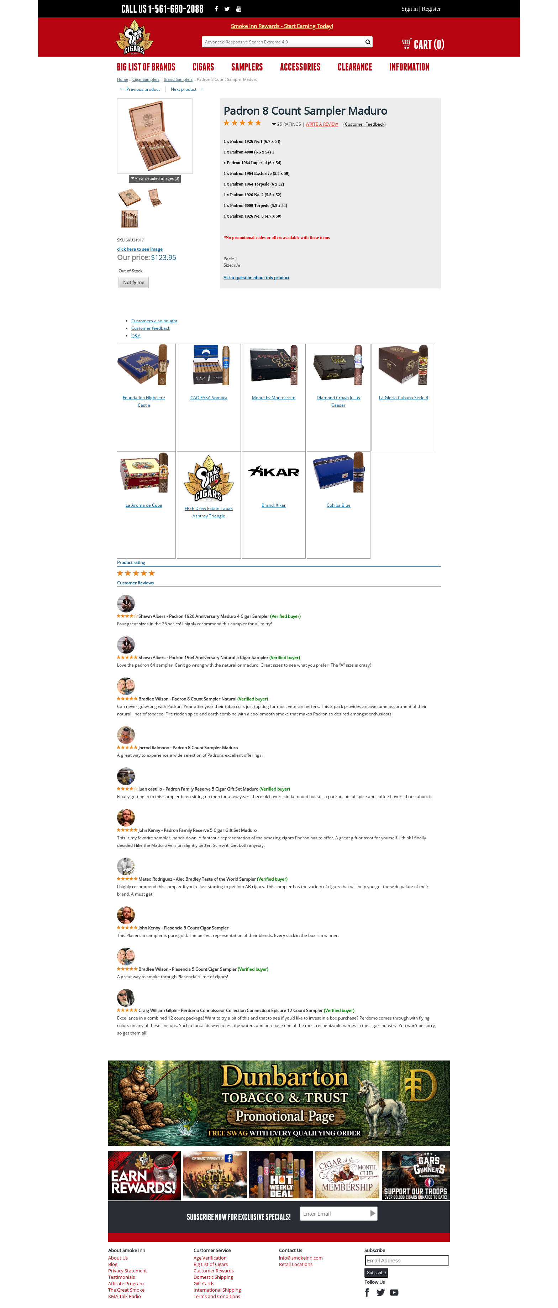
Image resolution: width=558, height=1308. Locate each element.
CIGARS (203, 67)
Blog (112, 1264)
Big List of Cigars (211, 1264)
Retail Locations (295, 1264)
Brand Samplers (178, 79)
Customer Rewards (214, 1271)
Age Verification (210, 1258)
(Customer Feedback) (364, 124)
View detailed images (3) (157, 178)
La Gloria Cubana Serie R (403, 398)
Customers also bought (154, 321)
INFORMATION (409, 67)
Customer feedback (150, 328)
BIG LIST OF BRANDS (146, 67)
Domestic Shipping (213, 1277)
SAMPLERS (247, 67)
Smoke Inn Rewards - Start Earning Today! (282, 26)
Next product (187, 89)
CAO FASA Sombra (208, 398)
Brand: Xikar (274, 505)
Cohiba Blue (339, 505)
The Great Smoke (126, 1290)
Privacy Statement (127, 1271)
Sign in (409, 9)
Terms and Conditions (217, 1296)
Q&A (136, 336)
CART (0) (423, 44)
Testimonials (121, 1277)
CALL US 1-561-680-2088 (162, 8)
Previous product (139, 89)
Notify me (133, 282)
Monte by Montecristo (273, 398)
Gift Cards (204, 1284)
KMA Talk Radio (124, 1296)
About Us (118, 1258)
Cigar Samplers (145, 79)
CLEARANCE (355, 67)
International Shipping (217, 1290)
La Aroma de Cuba (144, 505)
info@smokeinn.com (301, 1258)
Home (122, 79)
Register (431, 9)
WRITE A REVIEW (322, 124)
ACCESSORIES (300, 67)
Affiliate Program (126, 1284)
